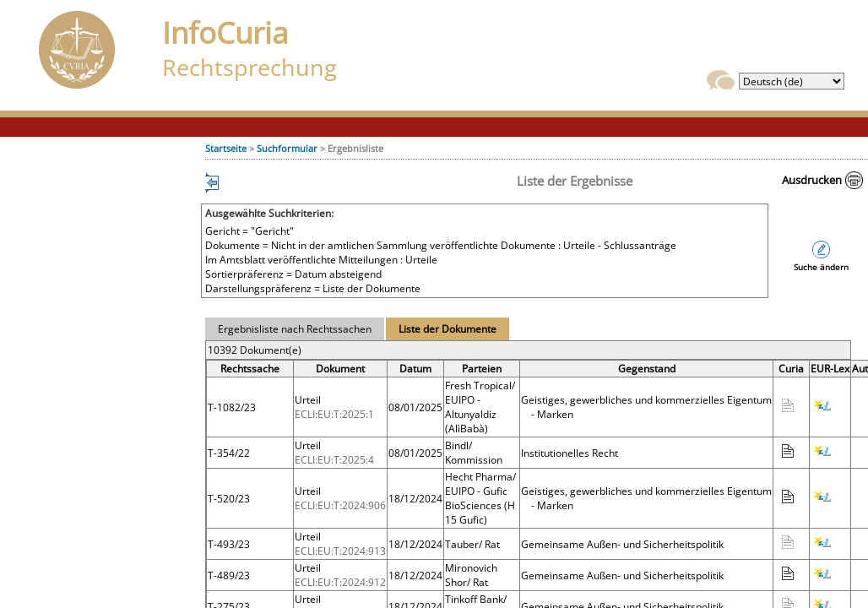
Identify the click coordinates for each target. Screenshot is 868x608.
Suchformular (287, 148)
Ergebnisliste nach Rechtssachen (295, 329)
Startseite (226, 148)
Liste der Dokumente (447, 329)
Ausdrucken (812, 179)
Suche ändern (821, 267)
